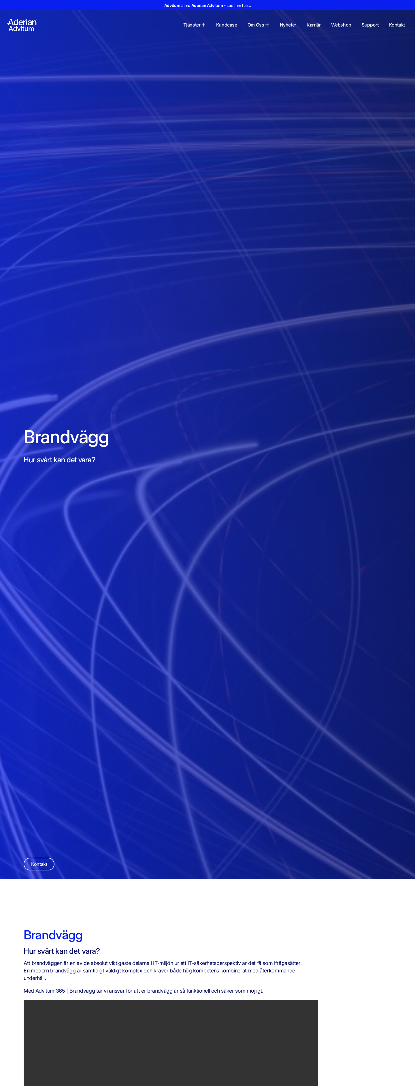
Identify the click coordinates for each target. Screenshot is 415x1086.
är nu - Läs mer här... (207, 5)
